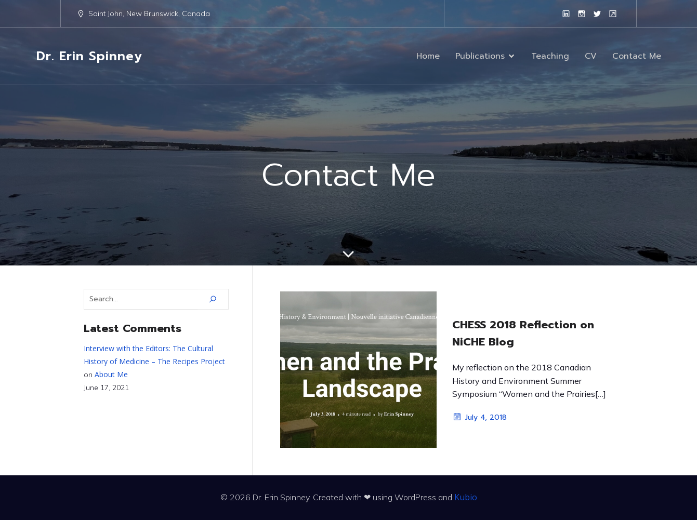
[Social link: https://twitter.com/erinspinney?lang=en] (597, 13)
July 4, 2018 (479, 417)
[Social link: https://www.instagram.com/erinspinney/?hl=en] (581, 13)
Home (428, 56)
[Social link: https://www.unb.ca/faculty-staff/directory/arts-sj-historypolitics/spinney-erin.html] (613, 13)
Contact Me (636, 56)
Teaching (550, 56)
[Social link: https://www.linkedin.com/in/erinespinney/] (566, 13)
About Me (111, 374)
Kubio (465, 497)
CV (591, 56)
